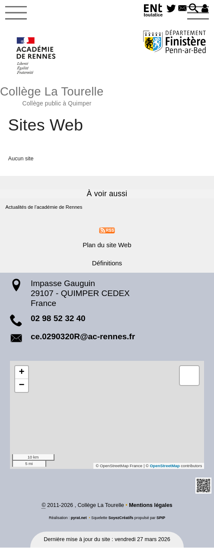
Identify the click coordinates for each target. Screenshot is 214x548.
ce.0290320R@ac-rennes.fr (83, 336)
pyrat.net (78, 518)
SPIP (161, 518)
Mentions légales (150, 506)
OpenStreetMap (165, 466)
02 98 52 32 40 (58, 318)
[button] (193, 9)
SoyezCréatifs (121, 518)
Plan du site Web (107, 245)
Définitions (107, 263)
